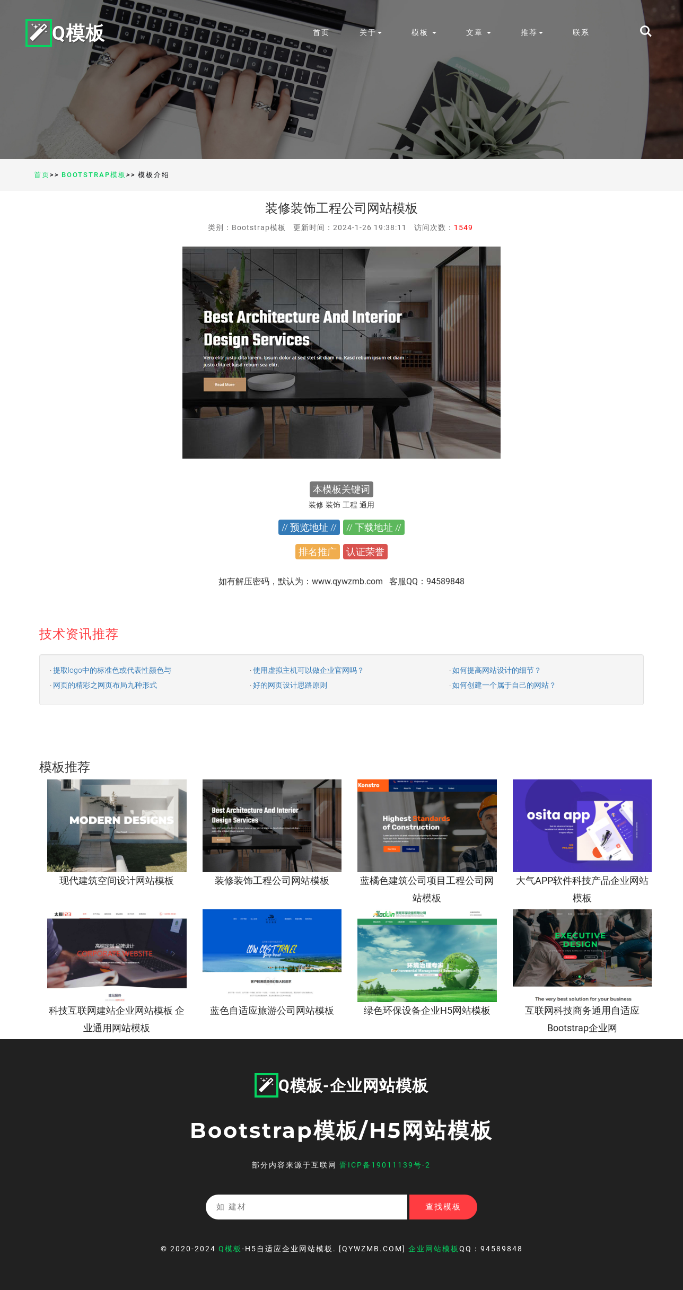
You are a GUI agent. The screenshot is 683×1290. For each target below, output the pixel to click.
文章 (478, 32)
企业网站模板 (433, 1248)
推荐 (532, 32)
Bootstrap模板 (94, 175)
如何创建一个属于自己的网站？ (504, 685)
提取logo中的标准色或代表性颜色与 (112, 670)
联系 (581, 32)
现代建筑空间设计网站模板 (116, 880)
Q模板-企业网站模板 (341, 1085)
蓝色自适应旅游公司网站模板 (272, 1010)
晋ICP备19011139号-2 (385, 1165)
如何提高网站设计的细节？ (496, 670)
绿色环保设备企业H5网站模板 (427, 1010)
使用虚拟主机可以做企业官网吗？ (308, 670)
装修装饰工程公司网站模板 (272, 880)
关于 (371, 32)
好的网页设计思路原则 (290, 685)
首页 (321, 32)
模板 (423, 32)
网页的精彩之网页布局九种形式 (105, 685)
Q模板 (65, 32)
